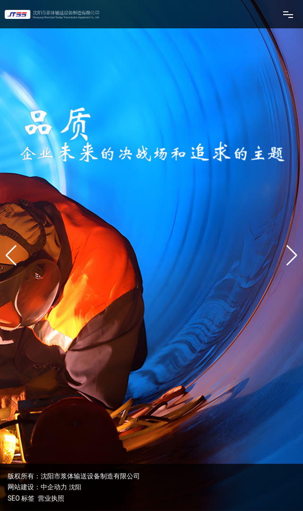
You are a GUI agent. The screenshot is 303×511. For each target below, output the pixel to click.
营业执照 (51, 498)
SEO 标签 (21, 498)
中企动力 (54, 487)
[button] (292, 255)
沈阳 (75, 487)
